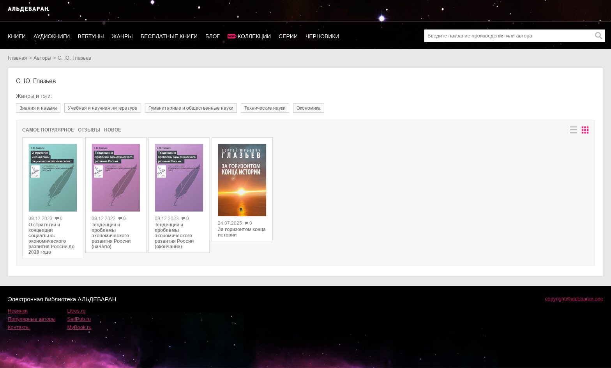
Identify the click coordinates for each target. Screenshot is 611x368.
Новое (112, 130)
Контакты (19, 327)
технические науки (265, 108)
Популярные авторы (32, 319)
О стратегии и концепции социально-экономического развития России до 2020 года (51, 238)
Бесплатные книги (169, 36)
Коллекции (254, 36)
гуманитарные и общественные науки (190, 108)
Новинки (18, 311)
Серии (288, 36)
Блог (212, 36)
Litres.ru (76, 311)
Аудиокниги (52, 36)
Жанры (122, 36)
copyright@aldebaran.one (574, 299)
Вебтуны (91, 36)
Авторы (42, 58)
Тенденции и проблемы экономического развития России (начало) (111, 235)
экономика (309, 108)
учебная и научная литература (103, 108)
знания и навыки (38, 108)
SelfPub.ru (79, 319)
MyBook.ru (79, 327)
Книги (17, 36)
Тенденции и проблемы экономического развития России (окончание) (174, 235)
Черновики (322, 36)
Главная (17, 58)
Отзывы (89, 130)
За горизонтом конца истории (242, 232)
